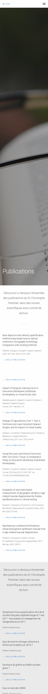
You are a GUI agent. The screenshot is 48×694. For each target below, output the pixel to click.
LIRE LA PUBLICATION (13, 380)
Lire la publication (13, 360)
